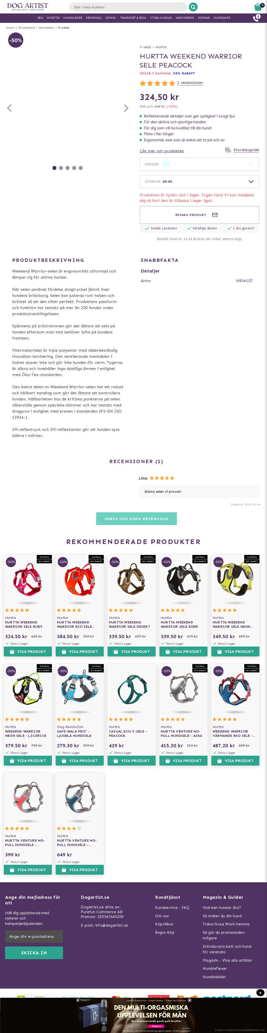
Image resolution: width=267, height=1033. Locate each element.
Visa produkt (28, 651)
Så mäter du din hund (222, 916)
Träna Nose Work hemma (226, 924)
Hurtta (161, 47)
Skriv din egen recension (136, 518)
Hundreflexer (215, 968)
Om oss (162, 916)
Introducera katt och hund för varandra (227, 949)
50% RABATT (184, 73)
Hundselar (46, 27)
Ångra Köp (164, 932)
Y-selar (64, 27)
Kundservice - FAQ (172, 907)
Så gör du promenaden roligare (223, 935)
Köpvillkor (164, 924)
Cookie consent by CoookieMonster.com (240, 1029)
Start (10, 27)
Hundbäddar (214, 977)
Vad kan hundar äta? (222, 907)
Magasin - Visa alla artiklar (227, 960)
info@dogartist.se (111, 925)
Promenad (26, 27)
